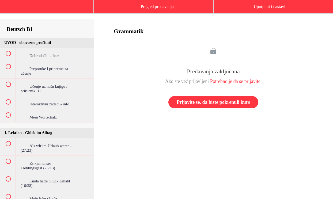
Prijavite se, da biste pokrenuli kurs (213, 102)
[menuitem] (46, 12)
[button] (9, 9)
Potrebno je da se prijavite (235, 81)
